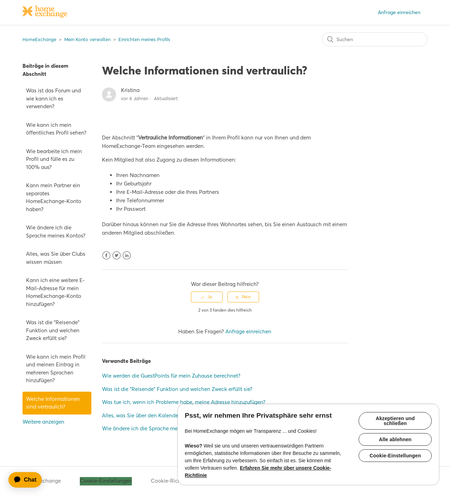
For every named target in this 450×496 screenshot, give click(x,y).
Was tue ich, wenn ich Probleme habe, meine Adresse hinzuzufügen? (183, 402)
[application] (28, 480)
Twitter (116, 255)
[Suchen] (375, 39)
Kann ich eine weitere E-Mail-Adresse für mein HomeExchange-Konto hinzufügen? (55, 292)
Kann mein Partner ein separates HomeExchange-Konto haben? (53, 197)
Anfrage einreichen (399, 12)
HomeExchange (39, 39)
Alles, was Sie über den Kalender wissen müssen (159, 415)
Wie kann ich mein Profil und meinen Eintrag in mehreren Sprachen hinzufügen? (55, 368)
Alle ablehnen (395, 439)
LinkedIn (126, 255)
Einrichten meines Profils (144, 39)
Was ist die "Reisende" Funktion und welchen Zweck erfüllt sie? (52, 330)
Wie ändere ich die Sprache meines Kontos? (55, 231)
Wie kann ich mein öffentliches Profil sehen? (56, 129)
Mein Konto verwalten (87, 39)
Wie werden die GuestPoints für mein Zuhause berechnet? (171, 375)
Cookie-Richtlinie (172, 480)
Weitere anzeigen (43, 421)
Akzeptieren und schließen (395, 421)
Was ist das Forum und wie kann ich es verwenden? (53, 98)
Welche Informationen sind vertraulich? (53, 403)
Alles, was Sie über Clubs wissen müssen (55, 257)
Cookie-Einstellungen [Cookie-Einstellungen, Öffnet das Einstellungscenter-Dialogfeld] (395, 455)
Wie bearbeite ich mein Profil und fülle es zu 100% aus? (54, 159)
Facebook (106, 255)
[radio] (207, 297)
